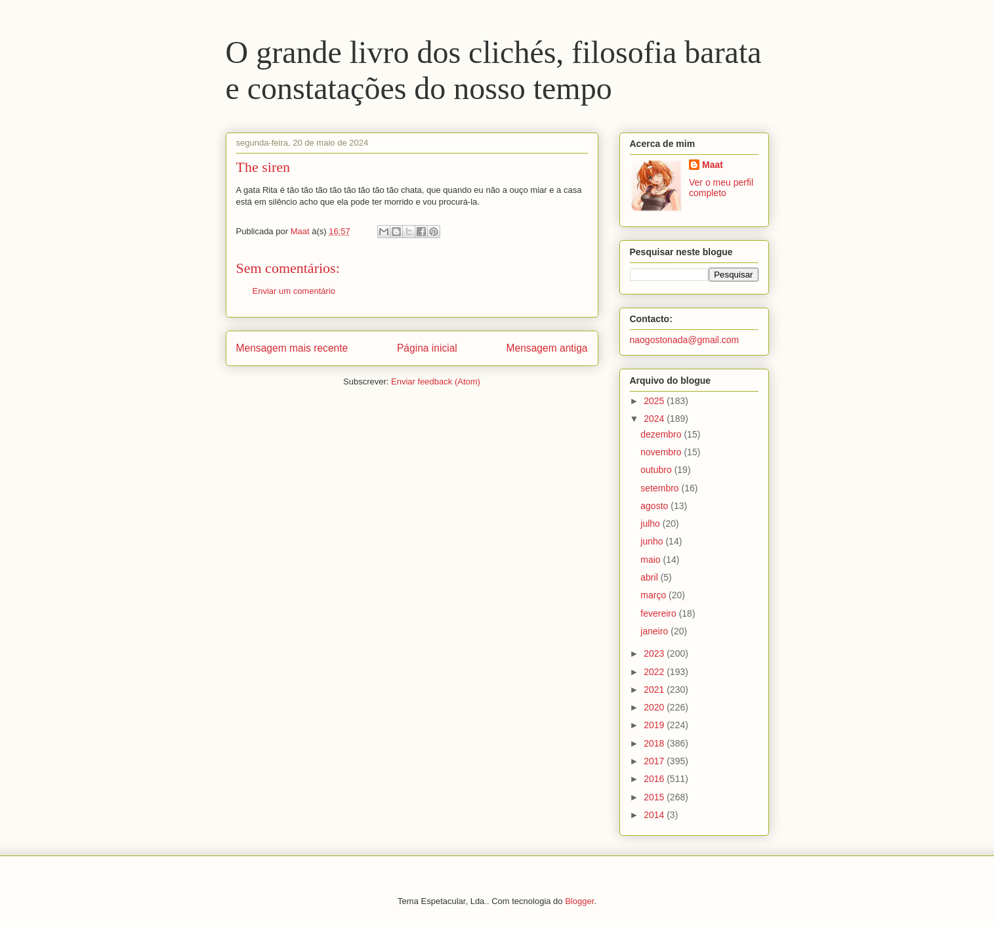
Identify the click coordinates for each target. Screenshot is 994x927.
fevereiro (659, 613)
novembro (662, 452)
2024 (655, 418)
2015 (655, 797)
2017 (655, 761)
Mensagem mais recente (292, 348)
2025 (655, 401)
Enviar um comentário (294, 291)
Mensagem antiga (547, 348)
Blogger (579, 901)
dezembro (662, 434)
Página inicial (427, 348)
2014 (655, 815)
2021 (655, 689)
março (654, 595)
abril (650, 577)
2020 (655, 707)
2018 (655, 743)
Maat (712, 164)
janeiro (655, 631)
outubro (657, 469)
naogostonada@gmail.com (684, 340)
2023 (655, 653)
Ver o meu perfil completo (721, 187)
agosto (655, 506)
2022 (655, 672)
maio (651, 559)
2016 (655, 778)
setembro (660, 488)
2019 (655, 725)
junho (652, 541)
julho (651, 523)
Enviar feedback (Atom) (435, 381)
